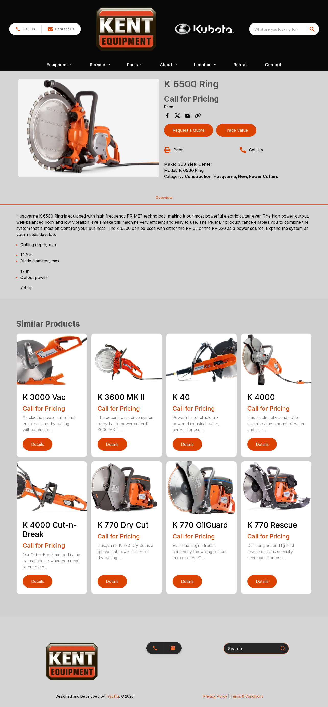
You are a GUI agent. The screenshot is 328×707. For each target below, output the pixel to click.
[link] (25, 29)
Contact (273, 64)
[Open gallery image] (88, 128)
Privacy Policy (215, 696)
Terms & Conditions (246, 696)
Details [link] (37, 444)
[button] (61, 29)
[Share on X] (177, 116)
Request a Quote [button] (189, 130)
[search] (313, 29)
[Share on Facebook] (167, 116)
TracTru (112, 696)
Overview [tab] (164, 197)
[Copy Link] (198, 116)
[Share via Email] (188, 116)
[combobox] (284, 29)
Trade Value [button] (236, 130)
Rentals (241, 64)
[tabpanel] (88, 129)
